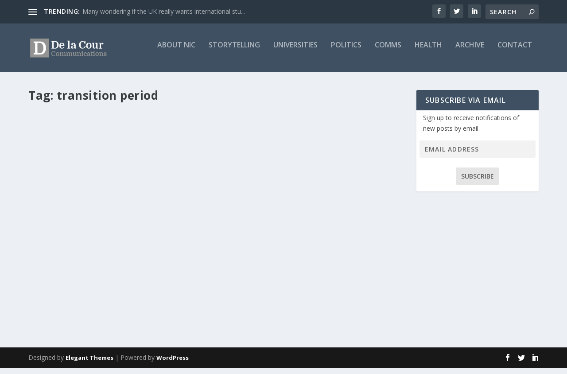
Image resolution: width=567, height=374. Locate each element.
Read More (60, 308)
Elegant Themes (89, 364)
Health (428, 51)
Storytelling (234, 51)
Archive (469, 51)
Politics (346, 51)
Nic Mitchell (59, 251)
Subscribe (477, 182)
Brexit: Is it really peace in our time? (106, 237)
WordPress (172, 364)
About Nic (176, 51)
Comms (388, 51)
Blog (120, 251)
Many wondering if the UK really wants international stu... (163, 11)
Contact (514, 51)
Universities (295, 51)
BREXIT (137, 251)
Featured (159, 251)
